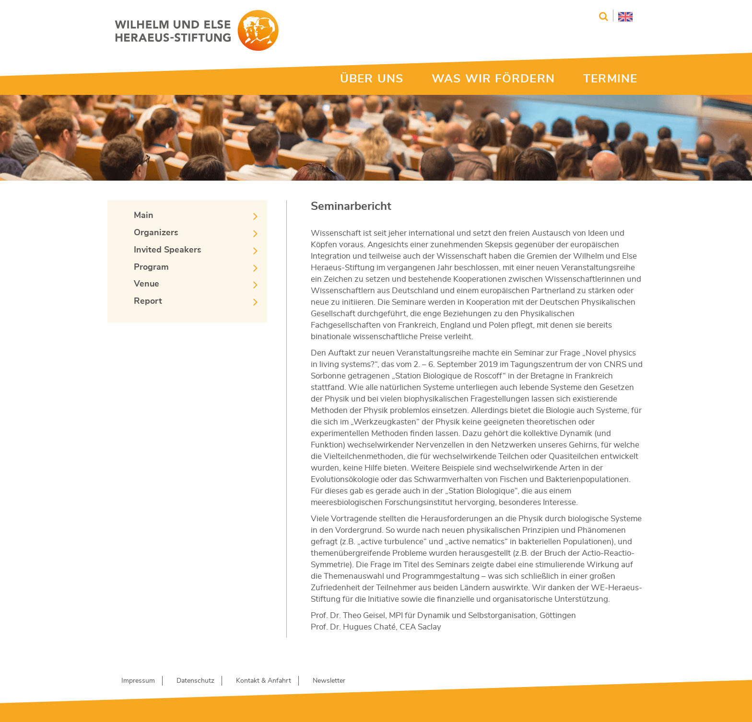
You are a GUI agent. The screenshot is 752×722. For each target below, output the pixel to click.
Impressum (138, 680)
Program (151, 267)
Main (143, 215)
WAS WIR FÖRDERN (493, 79)
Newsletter (329, 680)
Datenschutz (195, 680)
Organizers (156, 233)
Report (148, 301)
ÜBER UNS (371, 79)
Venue (146, 284)
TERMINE (610, 79)
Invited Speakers (167, 250)
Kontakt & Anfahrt (263, 680)
